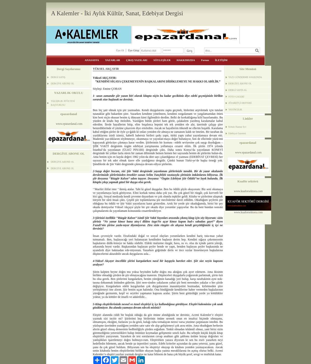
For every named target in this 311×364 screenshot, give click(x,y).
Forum (205, 60)
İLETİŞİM (221, 60)
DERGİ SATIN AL (237, 90)
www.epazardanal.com (69, 123)
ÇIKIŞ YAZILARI (136, 60)
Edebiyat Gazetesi (237, 133)
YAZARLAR (112, 60)
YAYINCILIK (235, 109)
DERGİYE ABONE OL (62, 83)
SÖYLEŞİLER (161, 60)
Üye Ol (120, 50)
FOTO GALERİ (236, 96)
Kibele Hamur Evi (237, 126)
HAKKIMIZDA (186, 60)
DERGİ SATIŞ (58, 77)
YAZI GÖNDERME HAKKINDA (245, 77)
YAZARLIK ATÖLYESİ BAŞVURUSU (63, 103)
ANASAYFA (92, 60)
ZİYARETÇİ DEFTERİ (239, 103)
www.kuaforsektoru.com (248, 191)
